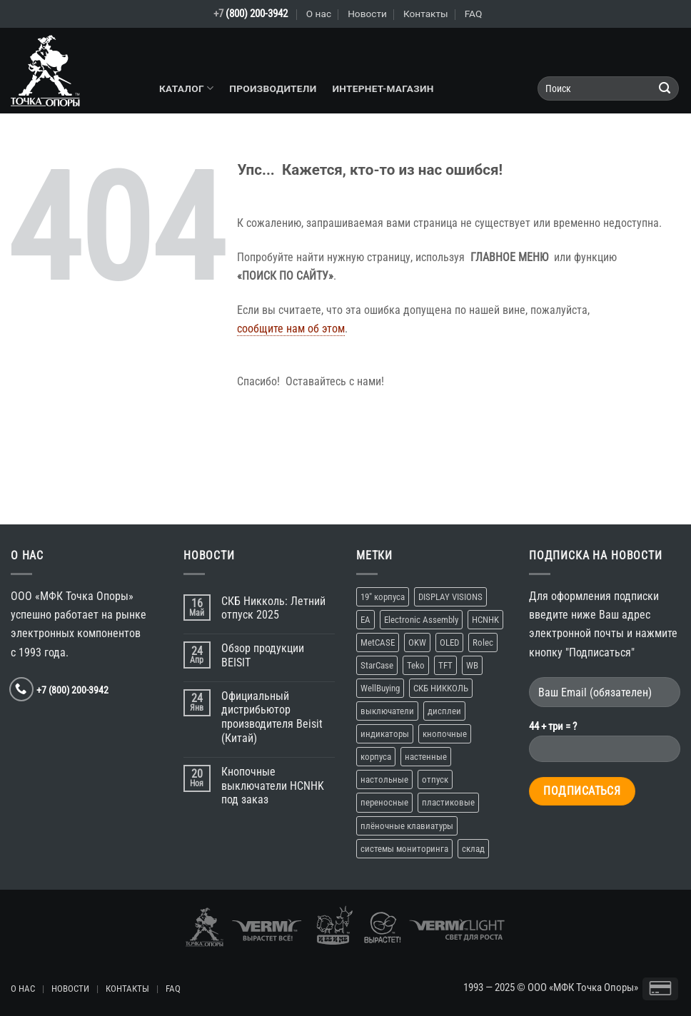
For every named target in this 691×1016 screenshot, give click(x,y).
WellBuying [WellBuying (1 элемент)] (380, 688)
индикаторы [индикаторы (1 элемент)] (384, 733)
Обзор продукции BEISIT (262, 655)
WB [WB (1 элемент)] (472, 665)
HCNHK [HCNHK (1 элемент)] (485, 619)
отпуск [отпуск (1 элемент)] (435, 779)
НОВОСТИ (70, 988)
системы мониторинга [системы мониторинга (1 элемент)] (404, 848)
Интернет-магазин (382, 88)
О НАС (23, 988)
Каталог (186, 88)
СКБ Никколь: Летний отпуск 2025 (273, 608)
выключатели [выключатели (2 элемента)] (387, 711)
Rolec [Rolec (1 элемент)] (483, 642)
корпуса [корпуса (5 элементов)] (375, 756)
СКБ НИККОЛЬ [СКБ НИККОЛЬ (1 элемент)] (440, 688)
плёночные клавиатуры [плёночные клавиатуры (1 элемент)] (406, 826)
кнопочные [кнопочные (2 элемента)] (445, 733)
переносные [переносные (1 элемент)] (384, 802)
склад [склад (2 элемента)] (473, 848)
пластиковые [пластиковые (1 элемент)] (448, 802)
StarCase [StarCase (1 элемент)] (376, 665)
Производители (272, 88)
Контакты (425, 13)
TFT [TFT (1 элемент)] (445, 665)
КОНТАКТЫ (127, 988)
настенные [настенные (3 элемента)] (426, 756)
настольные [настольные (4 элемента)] (384, 779)
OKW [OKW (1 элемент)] (417, 642)
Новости (367, 13)
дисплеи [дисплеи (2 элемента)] (444, 711)
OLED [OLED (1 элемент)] (449, 642)
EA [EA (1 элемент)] (365, 619)
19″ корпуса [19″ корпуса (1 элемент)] (382, 596)
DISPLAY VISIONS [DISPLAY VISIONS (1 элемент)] (450, 596)
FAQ (474, 13)
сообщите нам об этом (291, 328)
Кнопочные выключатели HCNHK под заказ (272, 786)
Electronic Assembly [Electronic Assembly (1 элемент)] (421, 619)
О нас (318, 13)
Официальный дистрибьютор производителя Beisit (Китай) (272, 717)
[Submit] (664, 88)
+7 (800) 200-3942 (72, 690)
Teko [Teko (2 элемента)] (416, 665)
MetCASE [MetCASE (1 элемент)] (377, 642)
